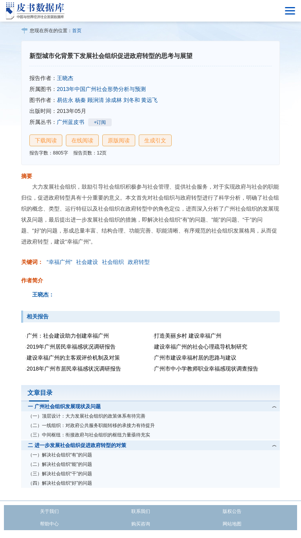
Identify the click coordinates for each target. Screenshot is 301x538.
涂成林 (113, 100)
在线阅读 (82, 140)
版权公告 (232, 511)
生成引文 (155, 140)
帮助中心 (49, 524)
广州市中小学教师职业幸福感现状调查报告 (206, 368)
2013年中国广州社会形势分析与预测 (101, 89)
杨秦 (80, 100)
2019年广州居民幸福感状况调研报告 (71, 347)
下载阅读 (46, 140)
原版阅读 (119, 140)
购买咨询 (140, 524)
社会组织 (113, 262)
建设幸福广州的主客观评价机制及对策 (73, 357)
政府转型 (139, 262)
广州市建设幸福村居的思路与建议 (195, 357)
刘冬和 (131, 100)
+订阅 (100, 122)
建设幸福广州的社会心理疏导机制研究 (200, 347)
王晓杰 (65, 78)
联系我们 (140, 511)
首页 (77, 30)
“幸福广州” (59, 262)
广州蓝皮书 (70, 122)
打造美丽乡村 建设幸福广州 (187, 336)
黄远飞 (149, 100)
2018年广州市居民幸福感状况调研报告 (74, 368)
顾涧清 (95, 100)
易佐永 (65, 100)
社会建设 (87, 262)
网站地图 (232, 524)
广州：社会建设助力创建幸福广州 (68, 336)
